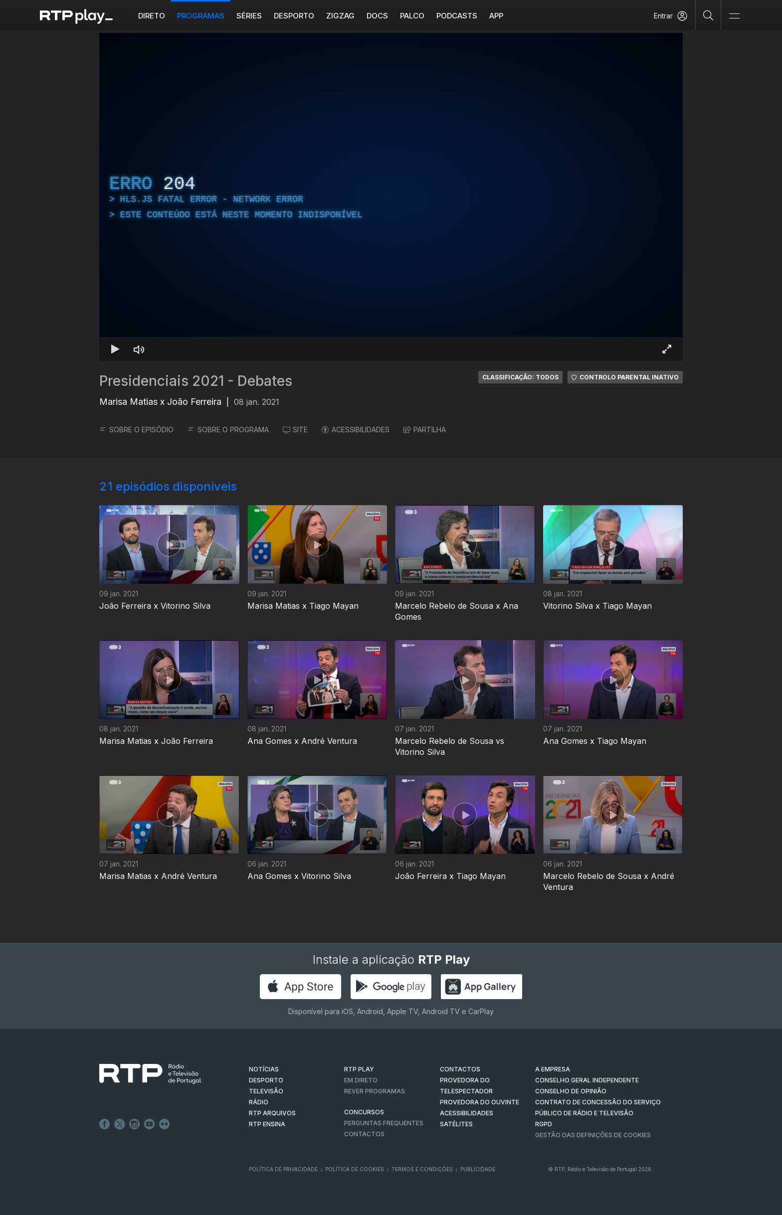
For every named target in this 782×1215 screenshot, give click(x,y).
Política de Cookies (354, 1169)
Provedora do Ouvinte (479, 1102)
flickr (164, 1124)
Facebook (104, 1124)
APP (496, 15)
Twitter (119, 1124)
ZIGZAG (340, 15)
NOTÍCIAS (264, 1069)
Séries (249, 15)
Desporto (294, 15)
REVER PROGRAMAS (374, 1091)
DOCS (377, 15)
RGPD (543, 1124)
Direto (151, 15)
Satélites (456, 1124)
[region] (391, 197)
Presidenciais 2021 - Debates (195, 380)
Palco (412, 15)
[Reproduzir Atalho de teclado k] (115, 349)
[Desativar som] (139, 349)
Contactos (364, 1134)
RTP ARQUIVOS (272, 1113)
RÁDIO (258, 1102)
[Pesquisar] (708, 15)
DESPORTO (266, 1080)
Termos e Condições (422, 1169)
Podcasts (456, 15)
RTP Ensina (267, 1124)
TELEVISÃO (266, 1091)
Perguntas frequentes (383, 1123)
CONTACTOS (460, 1069)
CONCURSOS (364, 1112)
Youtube (149, 1124)
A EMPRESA (552, 1069)
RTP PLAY (359, 1069)
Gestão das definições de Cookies (593, 1135)
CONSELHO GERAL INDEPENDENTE (587, 1080)
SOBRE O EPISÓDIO (136, 429)
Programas (200, 15)
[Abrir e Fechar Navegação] (734, 16)
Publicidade (477, 1169)
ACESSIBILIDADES (356, 429)
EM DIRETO (361, 1080)
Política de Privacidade (283, 1169)
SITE (295, 429)
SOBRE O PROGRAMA (228, 429)
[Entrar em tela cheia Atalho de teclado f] (667, 349)
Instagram (134, 1124)
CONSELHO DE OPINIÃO (570, 1091)
